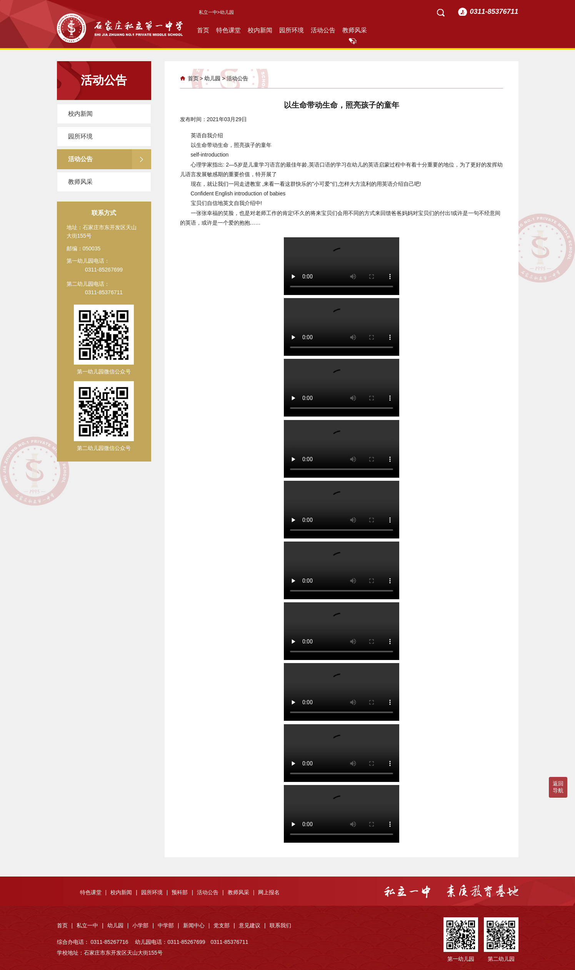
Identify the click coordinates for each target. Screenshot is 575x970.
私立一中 (208, 12)
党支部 (224, 925)
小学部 (143, 925)
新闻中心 (196, 925)
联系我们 (280, 925)
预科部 (182, 892)
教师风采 (354, 30)
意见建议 (252, 925)
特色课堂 (228, 30)
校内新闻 (260, 30)
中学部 (168, 925)
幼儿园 (212, 78)
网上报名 (269, 892)
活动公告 (323, 30)
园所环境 (291, 30)
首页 (203, 30)
